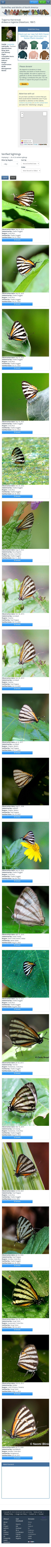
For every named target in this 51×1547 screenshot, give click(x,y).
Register (18, 1538)
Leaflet (25, 144)
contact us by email (25, 103)
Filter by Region (7, 160)
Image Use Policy (21, 1514)
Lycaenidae (10, 44)
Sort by (23, 160)
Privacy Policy (8, 1514)
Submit (5, 178)
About (6, 1519)
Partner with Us (18, 1535)
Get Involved (19, 1520)
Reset (13, 178)
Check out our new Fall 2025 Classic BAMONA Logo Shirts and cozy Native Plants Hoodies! (33, 36)
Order (23, 167)
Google (35, 144)
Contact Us (32, 1514)
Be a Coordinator (20, 1531)
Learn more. (30, 1537)
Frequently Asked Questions (6, 1540)
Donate (41, 1514)
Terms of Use (37, 1512)
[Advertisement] (25, 1482)
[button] (2, 34)
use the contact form (41, 103)
